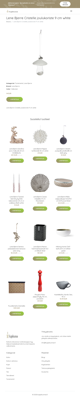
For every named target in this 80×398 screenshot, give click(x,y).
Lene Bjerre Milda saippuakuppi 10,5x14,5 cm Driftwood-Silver (63, 199)
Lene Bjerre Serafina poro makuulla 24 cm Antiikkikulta (16, 151)
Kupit (8, 365)
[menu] (71, 11)
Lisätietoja (14, 99)
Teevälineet (10, 375)
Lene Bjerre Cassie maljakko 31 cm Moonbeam (40, 199)
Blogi (43, 357)
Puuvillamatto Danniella (16, 306)
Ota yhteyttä (45, 361)
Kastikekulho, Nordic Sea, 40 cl (63, 296)
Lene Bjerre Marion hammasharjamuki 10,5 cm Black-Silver (40, 249)
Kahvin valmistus (12, 361)
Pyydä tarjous (65, 3)
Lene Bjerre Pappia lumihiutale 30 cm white (40, 150)
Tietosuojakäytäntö (48, 368)
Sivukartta (44, 372)
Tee (7, 372)
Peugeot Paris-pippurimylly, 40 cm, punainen (40, 297)
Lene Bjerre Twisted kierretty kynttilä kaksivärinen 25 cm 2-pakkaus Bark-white (16, 200)
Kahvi (8, 357)
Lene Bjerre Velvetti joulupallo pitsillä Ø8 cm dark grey (63, 151)
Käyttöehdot (45, 365)
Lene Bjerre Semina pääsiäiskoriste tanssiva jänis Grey (16, 249)
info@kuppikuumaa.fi (48, 343)
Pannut (8, 368)
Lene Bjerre (28, 83)
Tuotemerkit (19, 83)
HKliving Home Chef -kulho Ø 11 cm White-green (63, 249)
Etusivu (8, 22)
